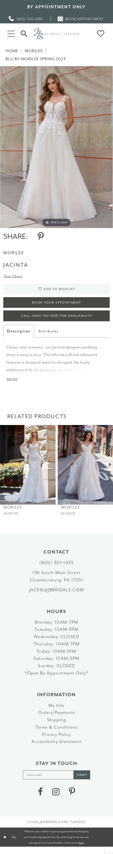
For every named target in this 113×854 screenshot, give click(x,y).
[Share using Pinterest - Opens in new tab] (41, 236)
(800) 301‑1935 (56, 568)
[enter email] (56, 781)
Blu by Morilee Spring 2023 (36, 58)
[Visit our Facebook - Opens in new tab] (40, 799)
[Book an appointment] (81, 18)
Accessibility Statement (56, 748)
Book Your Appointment (56, 305)
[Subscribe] (85, 781)
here (81, 850)
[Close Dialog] (5, 844)
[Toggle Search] (24, 33)
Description (18, 336)
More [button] (13, 385)
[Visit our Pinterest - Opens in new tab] (72, 799)
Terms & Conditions (56, 733)
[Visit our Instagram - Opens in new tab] (56, 799)
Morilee (34, 50)
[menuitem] (25, 18)
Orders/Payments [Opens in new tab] (56, 718)
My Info (56, 711)
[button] (11, 33)
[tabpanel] (56, 147)
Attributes (48, 336)
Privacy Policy (56, 740)
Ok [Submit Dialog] (15, 844)
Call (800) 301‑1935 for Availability (56, 320)
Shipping (56, 726)
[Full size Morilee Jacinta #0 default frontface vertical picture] (56, 147)
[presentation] (28, 470)
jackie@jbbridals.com (56, 596)
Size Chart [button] (14, 276)
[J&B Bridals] (56, 33)
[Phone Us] (25, 18)
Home (12, 50)
